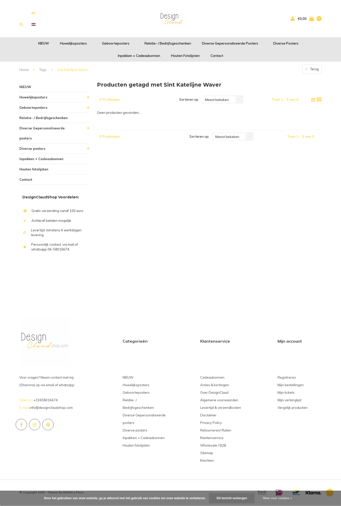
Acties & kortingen (214, 386)
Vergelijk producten (293, 408)
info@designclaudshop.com (51, 408)
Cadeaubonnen (212, 378)
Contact (217, 56)
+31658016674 (45, 401)
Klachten (207, 461)
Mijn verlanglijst (289, 401)
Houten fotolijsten (185, 56)
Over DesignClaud (214, 393)
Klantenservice (211, 439)
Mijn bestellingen (291, 386)
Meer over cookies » (277, 498)
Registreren (287, 378)
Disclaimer (208, 416)
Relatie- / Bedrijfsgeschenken (168, 44)
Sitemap (206, 454)
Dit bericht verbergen (232, 498)
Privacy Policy (211, 423)
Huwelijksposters (75, 44)
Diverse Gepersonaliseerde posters (232, 44)
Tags (43, 70)
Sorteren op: (189, 100)
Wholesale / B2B (213, 446)
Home (24, 70)
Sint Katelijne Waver (72, 70)
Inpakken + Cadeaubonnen (139, 56)
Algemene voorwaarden (219, 401)
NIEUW (43, 44)
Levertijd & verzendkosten (220, 408)
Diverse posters (288, 44)
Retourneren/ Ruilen (215, 431)
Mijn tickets (286, 393)
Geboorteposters (118, 44)
